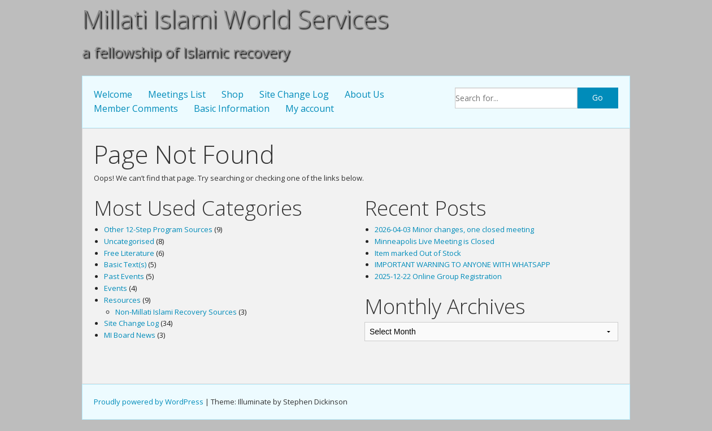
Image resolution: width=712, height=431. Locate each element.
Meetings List (177, 94)
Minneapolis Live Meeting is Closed (434, 241)
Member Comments (136, 108)
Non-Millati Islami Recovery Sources (176, 312)
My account (309, 108)
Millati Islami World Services (235, 19)
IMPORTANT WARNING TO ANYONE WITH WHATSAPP (462, 264)
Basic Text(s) (125, 264)
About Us (364, 94)
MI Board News (129, 335)
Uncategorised (129, 241)
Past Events (124, 276)
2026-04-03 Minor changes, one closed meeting (454, 229)
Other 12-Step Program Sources (158, 229)
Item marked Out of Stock (418, 253)
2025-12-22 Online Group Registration (438, 276)
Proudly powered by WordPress (148, 402)
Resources (122, 300)
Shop (233, 94)
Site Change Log (294, 94)
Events (115, 288)
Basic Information (232, 108)
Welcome (113, 94)
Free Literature (129, 253)
